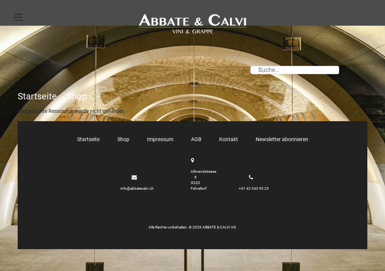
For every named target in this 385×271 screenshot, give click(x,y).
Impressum (160, 139)
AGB (196, 139)
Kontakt (228, 139)
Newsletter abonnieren (282, 139)
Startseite (37, 96)
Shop (77, 96)
